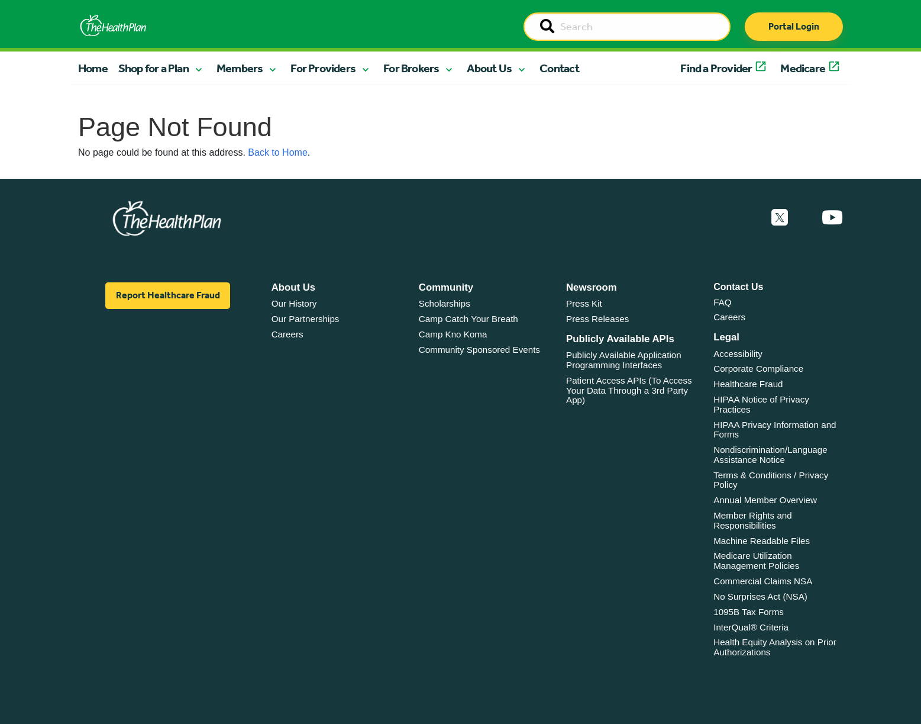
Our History (294, 303)
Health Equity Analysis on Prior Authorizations (774, 647)
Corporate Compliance (758, 368)
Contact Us (738, 287)
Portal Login (793, 26)
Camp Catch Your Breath (468, 319)
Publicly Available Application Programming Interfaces (623, 360)
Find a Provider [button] (716, 68)
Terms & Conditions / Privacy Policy (770, 480)
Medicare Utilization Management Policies (756, 561)
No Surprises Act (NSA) (760, 596)
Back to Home (277, 152)
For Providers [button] (323, 68)
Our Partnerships (306, 319)
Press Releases (597, 319)
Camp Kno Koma (453, 334)
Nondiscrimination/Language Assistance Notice (770, 455)
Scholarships (444, 303)
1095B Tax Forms (748, 612)
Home (93, 68)
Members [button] (239, 68)
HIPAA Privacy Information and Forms (774, 430)
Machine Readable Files (761, 541)
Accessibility (737, 354)
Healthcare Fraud (748, 384)
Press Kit (584, 303)
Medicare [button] (802, 68)
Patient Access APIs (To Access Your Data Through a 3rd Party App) (629, 390)
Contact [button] (559, 68)
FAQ (722, 302)
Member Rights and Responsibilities (752, 520)
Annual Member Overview (765, 500)
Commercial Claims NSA (762, 581)
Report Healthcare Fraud (168, 295)
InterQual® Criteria (750, 627)
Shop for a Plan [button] (153, 68)
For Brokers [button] (411, 68)
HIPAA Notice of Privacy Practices (761, 404)
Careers (287, 334)
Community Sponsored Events (479, 350)
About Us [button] (489, 68)
